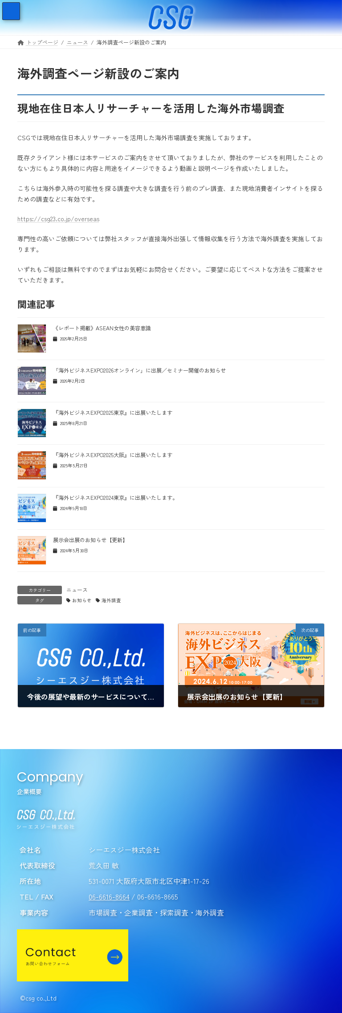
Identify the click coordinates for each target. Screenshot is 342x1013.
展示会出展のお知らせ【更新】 (90, 540)
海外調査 (111, 600)
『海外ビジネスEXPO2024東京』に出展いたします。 (115, 498)
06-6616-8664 (109, 896)
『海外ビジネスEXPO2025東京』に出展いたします (112, 413)
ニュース (77, 589)
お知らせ (82, 600)
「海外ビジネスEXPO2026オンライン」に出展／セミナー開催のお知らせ (139, 370)
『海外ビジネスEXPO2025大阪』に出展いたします (112, 455)
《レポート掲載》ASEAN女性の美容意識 (102, 328)
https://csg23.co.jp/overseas (58, 218)
